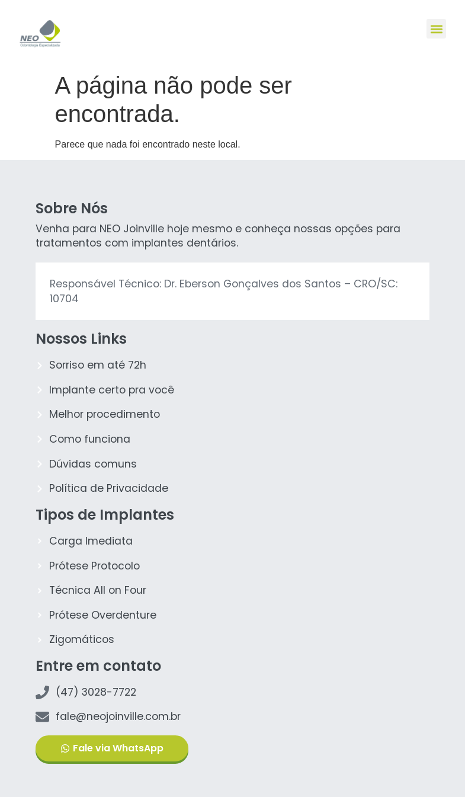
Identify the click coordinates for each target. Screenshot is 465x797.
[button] (436, 29)
